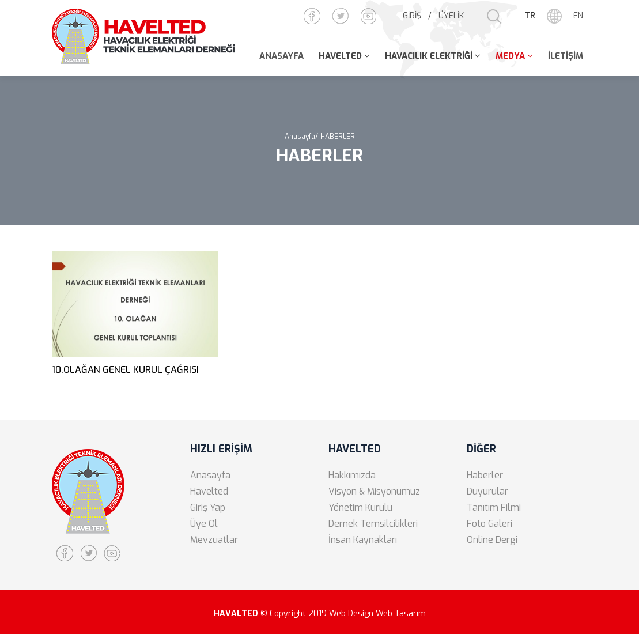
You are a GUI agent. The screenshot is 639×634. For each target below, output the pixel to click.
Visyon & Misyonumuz (374, 491)
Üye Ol (204, 524)
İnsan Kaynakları (362, 540)
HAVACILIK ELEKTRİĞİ (428, 56)
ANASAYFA (281, 56)
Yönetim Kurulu (360, 507)
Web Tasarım (401, 613)
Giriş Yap (207, 507)
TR (529, 15)
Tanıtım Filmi (494, 507)
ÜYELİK (451, 15)
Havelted (209, 491)
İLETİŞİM (565, 56)
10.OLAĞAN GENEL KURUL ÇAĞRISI (125, 370)
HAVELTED (340, 56)
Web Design (351, 613)
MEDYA (510, 56)
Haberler (485, 475)
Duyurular (487, 491)
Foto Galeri (489, 524)
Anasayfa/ (301, 136)
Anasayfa (210, 475)
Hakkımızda (352, 475)
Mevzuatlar (214, 540)
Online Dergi (492, 540)
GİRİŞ (412, 15)
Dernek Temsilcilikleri (373, 524)
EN (578, 15)
